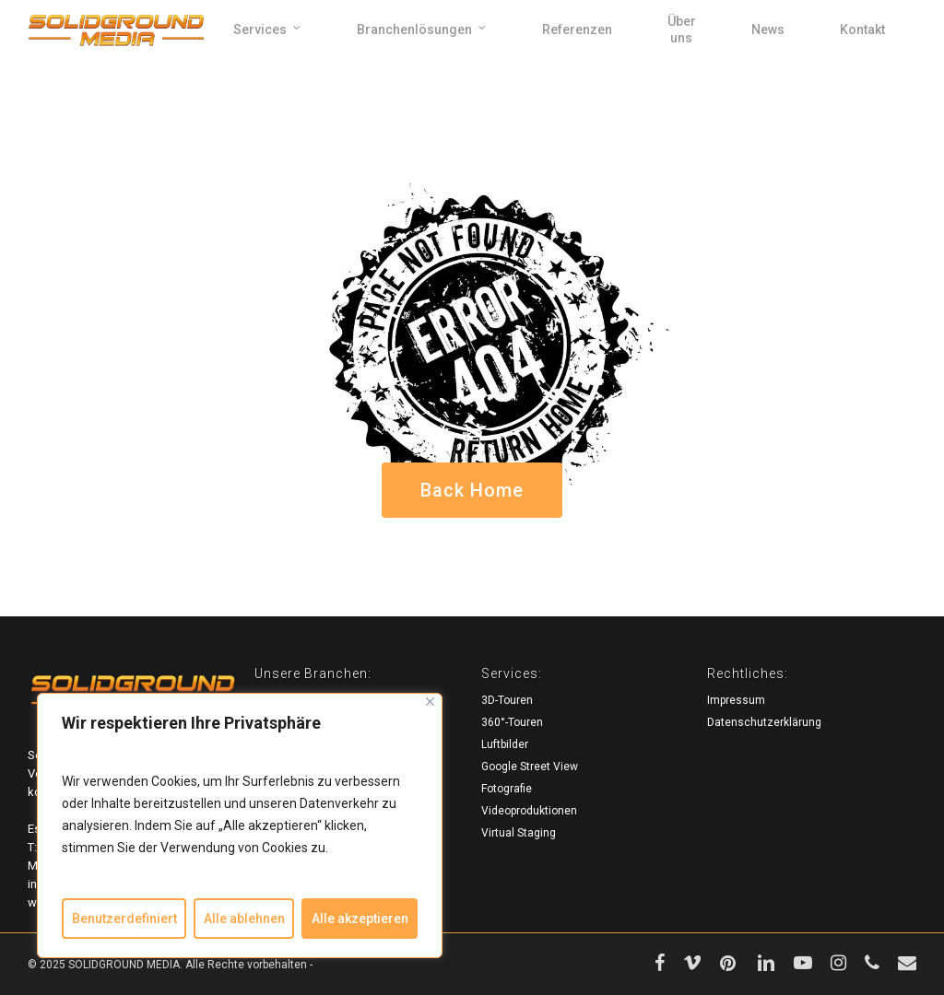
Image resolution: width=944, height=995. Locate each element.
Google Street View (529, 766)
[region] (239, 825)
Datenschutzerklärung (764, 722)
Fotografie (506, 788)
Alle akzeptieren (360, 918)
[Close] (430, 701)
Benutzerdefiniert (124, 918)
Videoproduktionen (529, 810)
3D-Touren (507, 700)
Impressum (736, 700)
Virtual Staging (518, 832)
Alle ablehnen (244, 918)
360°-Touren (512, 722)
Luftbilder (504, 744)
